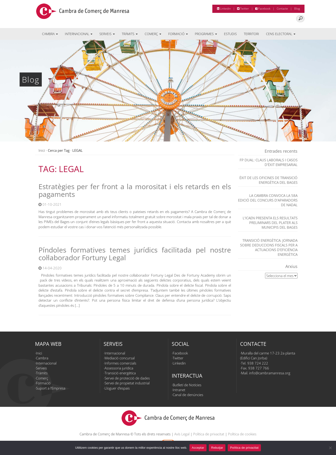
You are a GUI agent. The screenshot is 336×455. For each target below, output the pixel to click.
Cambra (50, 34)
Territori (251, 34)
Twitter (243, 9)
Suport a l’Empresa (50, 388)
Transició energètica (120, 373)
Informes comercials (120, 363)
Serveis (107, 34)
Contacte (282, 9)
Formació (178, 34)
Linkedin (224, 9)
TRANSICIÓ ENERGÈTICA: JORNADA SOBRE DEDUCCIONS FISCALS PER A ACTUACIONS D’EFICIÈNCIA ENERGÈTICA (269, 247)
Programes (206, 34)
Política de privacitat (208, 434)
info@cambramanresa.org (269, 373)
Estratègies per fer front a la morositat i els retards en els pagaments (134, 190)
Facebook (262, 9)
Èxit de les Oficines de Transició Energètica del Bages (268, 180)
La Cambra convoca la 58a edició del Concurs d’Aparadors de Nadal (268, 200)
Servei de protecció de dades (127, 378)
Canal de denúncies (188, 394)
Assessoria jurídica (119, 368)
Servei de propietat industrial (127, 383)
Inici (41, 150)
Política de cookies (242, 434)
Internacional (78, 34)
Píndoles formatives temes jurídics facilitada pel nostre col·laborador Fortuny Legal (134, 253)
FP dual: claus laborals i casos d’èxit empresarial (269, 162)
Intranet (179, 389)
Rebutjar (217, 447)
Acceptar (198, 447)
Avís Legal (181, 434)
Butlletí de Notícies (187, 385)
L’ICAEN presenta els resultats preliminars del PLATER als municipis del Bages (270, 223)
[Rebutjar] (330, 447)
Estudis (230, 34)
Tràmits (130, 34)
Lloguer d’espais (117, 388)
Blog (297, 9)
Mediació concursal (120, 358)
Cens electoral (280, 34)
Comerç (153, 34)
